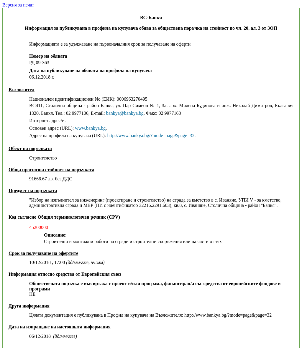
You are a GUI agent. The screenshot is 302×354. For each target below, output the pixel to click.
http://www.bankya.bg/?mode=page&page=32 (150, 135)
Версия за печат (18, 4)
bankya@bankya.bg (125, 113)
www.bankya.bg (90, 128)
